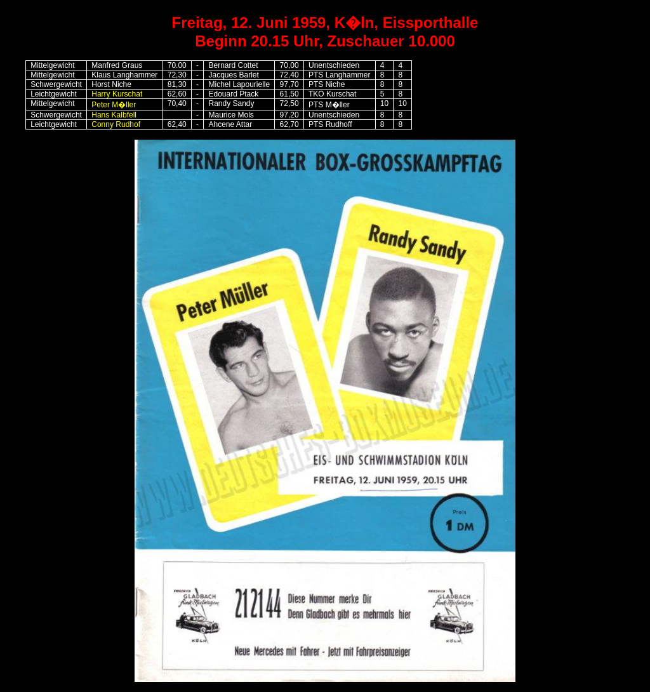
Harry (116, 94)
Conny (102, 124)
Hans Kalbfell (113, 114)
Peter (113, 104)
